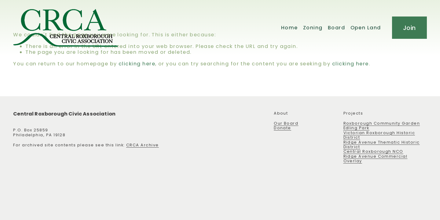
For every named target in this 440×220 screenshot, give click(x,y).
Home (289, 27)
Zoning (313, 27)
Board (336, 27)
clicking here (137, 63)
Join (409, 28)
